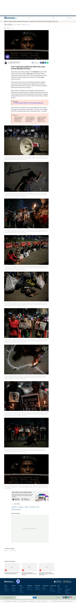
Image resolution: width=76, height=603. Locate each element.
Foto (28, 24)
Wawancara (19, 24)
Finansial (11, 21)
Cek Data (44, 589)
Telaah (51, 587)
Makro (13, 587)
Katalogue (24, 24)
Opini (51, 588)
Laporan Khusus (53, 590)
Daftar (35, 597)
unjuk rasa (30, 73)
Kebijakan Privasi (33, 601)
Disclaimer (39, 601)
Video (50, 21)
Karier (18, 601)
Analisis (43, 588)
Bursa (13, 589)
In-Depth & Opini (40, 21)
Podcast (53, 21)
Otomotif (46, 21)
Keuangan (14, 588)
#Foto (38, 507)
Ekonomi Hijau (25, 21)
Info (57, 21)
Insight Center (68, 589)
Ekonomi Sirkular (38, 588)
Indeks (66, 586)
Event (66, 591)
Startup (21, 589)
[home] (4, 21)
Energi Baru (37, 587)
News (15, 24)
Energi (5, 590)
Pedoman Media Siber (25, 601)
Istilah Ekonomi (30, 589)
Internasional (6, 589)
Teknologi (21, 592)
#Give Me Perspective (16, 509)
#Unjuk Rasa (14, 507)
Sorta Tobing (17, 503)
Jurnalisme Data (32, 21)
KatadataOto (67, 593)
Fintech (21, 588)
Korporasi (14, 590)
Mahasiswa (36, 72)
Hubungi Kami (44, 601)
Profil (28, 588)
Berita (7, 21)
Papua (42, 77)
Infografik (44, 587)
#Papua (26, 507)
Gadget (21, 590)
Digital (14, 21)
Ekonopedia (19, 21)
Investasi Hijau (37, 589)
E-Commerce (22, 587)
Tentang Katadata (7, 601)
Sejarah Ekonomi (30, 587)
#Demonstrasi (32, 507)
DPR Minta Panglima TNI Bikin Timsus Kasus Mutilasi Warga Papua (28, 102)
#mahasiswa (20, 507)
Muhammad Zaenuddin (15, 62)
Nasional (6, 587)
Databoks (67, 590)
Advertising (14, 601)
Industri (5, 588)
